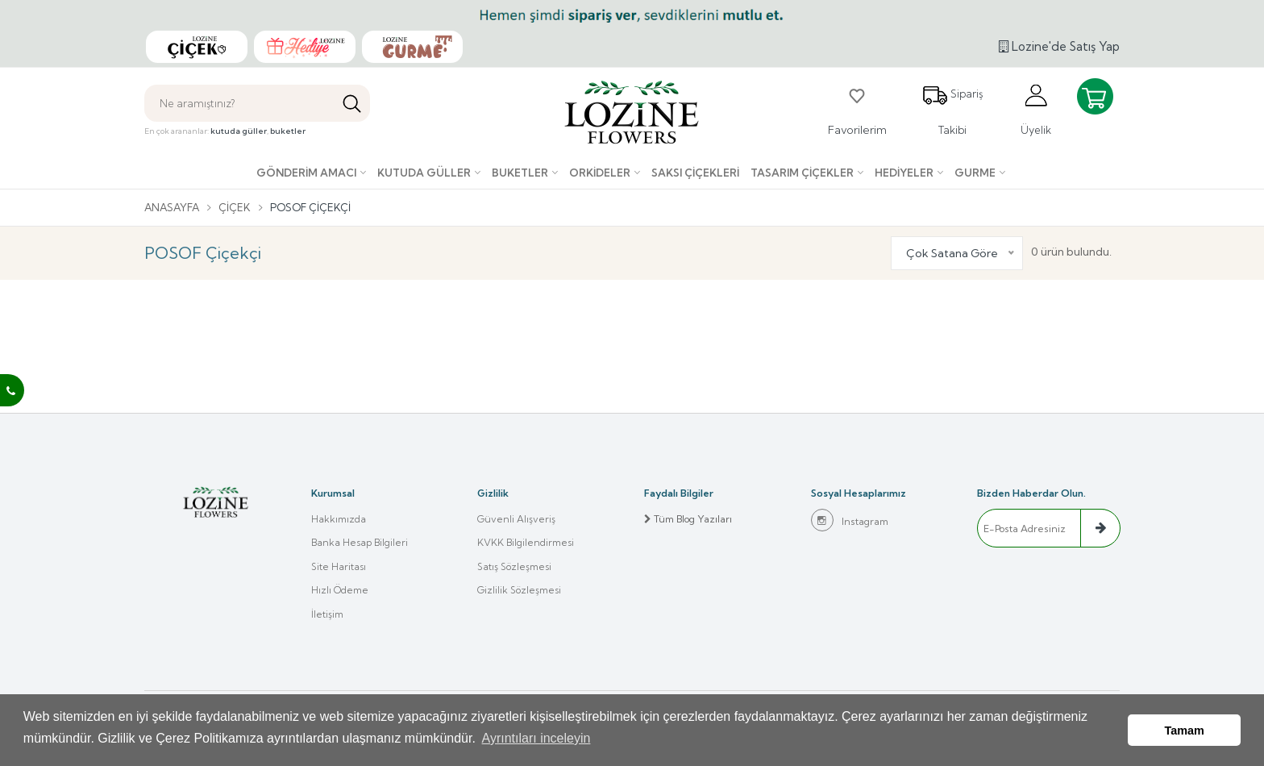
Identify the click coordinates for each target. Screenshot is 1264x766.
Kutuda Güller (424, 172)
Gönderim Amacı (306, 172)
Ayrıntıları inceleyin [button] (536, 740)
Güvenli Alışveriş (516, 519)
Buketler (520, 172)
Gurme (975, 172)
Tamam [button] (1184, 731)
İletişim (327, 616)
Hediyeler (904, 172)
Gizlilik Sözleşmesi (519, 591)
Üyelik (1036, 109)
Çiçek (238, 207)
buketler (288, 132)
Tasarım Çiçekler (802, 172)
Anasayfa (173, 207)
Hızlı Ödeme (339, 591)
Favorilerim (857, 109)
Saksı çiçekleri (695, 172)
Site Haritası (338, 567)
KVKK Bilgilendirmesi (525, 543)
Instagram (849, 520)
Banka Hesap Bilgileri (359, 543)
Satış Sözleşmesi (514, 567)
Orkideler (599, 172)
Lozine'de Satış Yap (1059, 46)
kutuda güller (238, 132)
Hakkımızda (338, 519)
